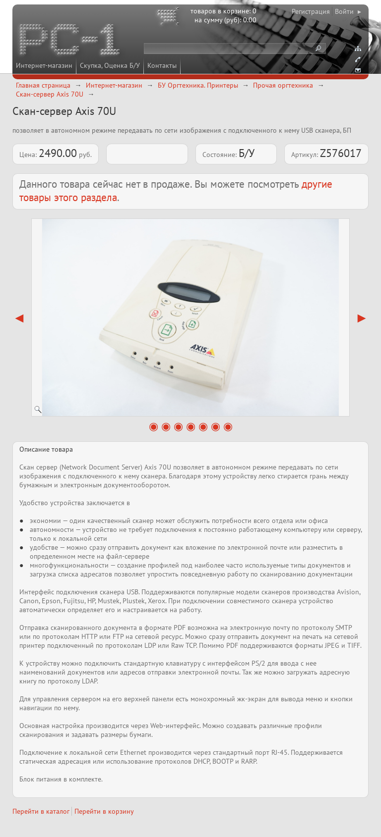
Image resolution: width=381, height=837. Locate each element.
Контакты (162, 65)
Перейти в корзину (104, 811)
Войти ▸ (348, 11)
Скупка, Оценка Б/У (110, 65)
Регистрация (311, 11)
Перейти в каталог (40, 811)
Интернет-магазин (44, 65)
